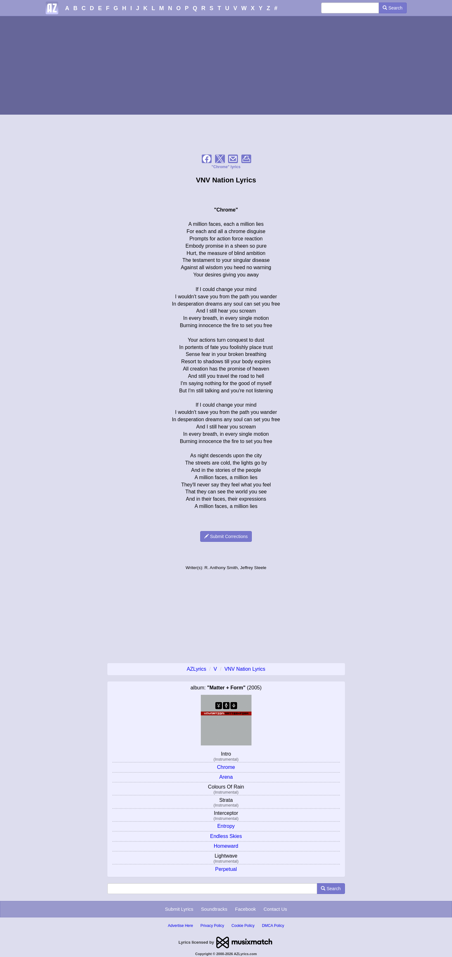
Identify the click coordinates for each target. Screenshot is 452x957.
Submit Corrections (226, 536)
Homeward (226, 846)
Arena (226, 777)
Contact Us (275, 909)
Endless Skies (226, 836)
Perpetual (226, 869)
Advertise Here (180, 925)
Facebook (245, 909)
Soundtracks (214, 909)
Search (392, 7)
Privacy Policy (212, 925)
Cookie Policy (243, 925)
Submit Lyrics (179, 909)
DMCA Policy (273, 925)
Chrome (226, 767)
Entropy (226, 826)
